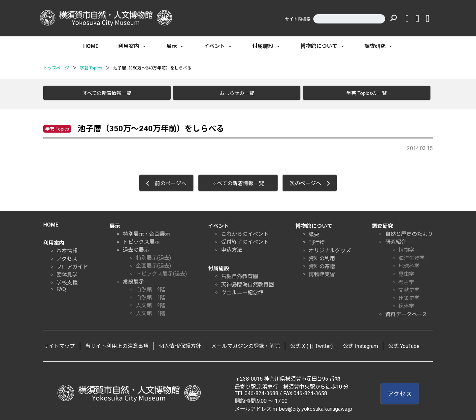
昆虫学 (406, 272)
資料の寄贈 (322, 264)
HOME (90, 46)
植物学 (406, 247)
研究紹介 (395, 239)
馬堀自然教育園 (239, 274)
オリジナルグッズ (330, 248)
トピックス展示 (141, 239)
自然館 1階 (150, 295)
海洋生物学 (411, 256)
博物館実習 (322, 272)
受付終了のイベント (245, 239)
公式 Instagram (360, 344)
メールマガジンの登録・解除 (245, 344)
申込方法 (231, 247)
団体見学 (67, 272)
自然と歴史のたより (409, 232)
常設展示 (133, 279)
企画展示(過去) (153, 263)
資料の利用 (322, 256)
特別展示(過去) (153, 255)
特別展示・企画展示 (146, 232)
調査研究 (378, 46)
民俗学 (406, 304)
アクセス (66, 256)
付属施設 (266, 46)
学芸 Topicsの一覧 (363, 93)
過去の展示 (136, 247)
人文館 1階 (150, 311)
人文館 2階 (150, 303)
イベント (218, 46)
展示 (175, 46)
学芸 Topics (91, 67)
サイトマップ (59, 344)
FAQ (61, 287)
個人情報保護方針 (180, 344)
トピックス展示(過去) (161, 271)
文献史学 (409, 288)
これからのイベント (245, 232)
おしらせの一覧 (234, 93)
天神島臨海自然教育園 (247, 282)
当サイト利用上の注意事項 (117, 344)
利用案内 (132, 46)
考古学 (406, 280)
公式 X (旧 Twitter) (311, 344)
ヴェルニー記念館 (242, 290)
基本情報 (67, 248)
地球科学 (409, 264)
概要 (314, 232)
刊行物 (316, 240)
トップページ (56, 67)
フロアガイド (72, 264)
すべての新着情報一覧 (104, 93)
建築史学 (409, 296)
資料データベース (406, 312)
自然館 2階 (150, 287)
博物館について (322, 46)
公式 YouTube (404, 344)
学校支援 (67, 280)
